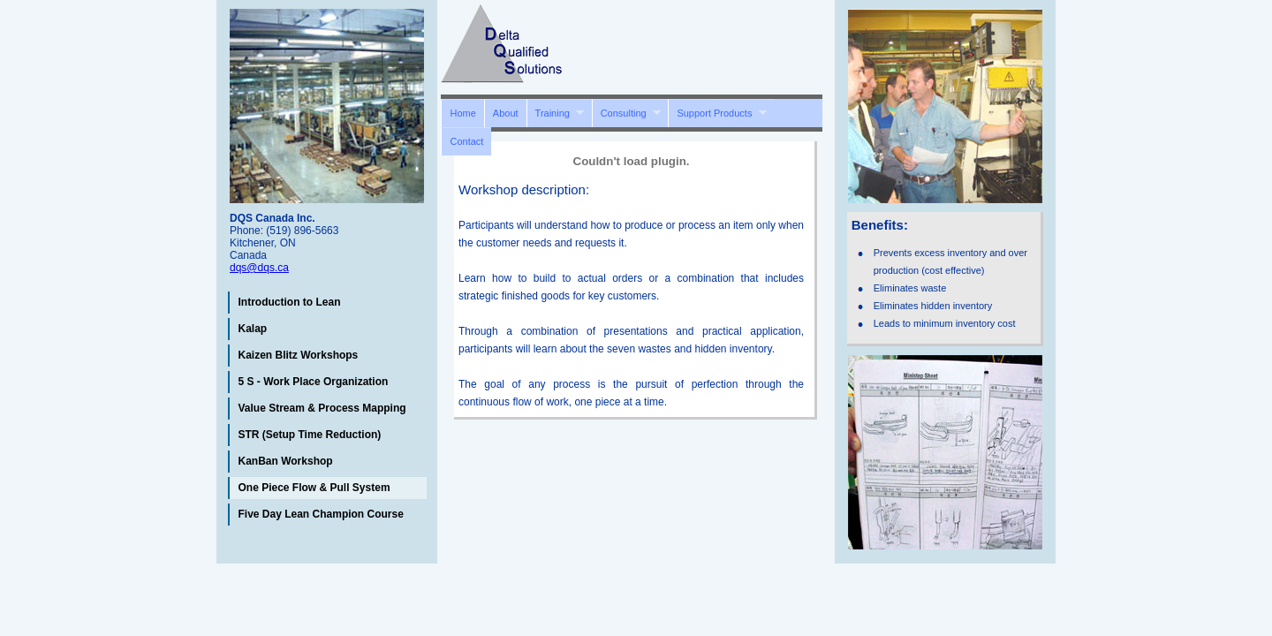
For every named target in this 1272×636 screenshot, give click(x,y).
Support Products (717, 112)
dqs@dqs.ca (259, 267)
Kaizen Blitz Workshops (298, 355)
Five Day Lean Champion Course (321, 514)
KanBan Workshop (285, 461)
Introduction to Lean (289, 302)
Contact (466, 141)
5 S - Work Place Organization (313, 381)
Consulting (626, 112)
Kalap (253, 328)
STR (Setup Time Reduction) (310, 434)
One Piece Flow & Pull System (314, 487)
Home (462, 113)
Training (555, 112)
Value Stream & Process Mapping (322, 408)
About (506, 113)
